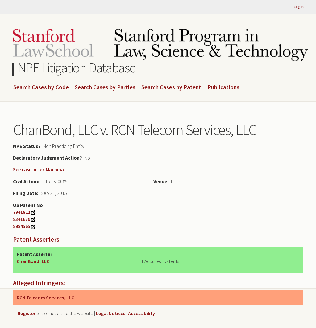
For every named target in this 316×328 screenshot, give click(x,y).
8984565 (21, 226)
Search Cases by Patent (171, 87)
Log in (299, 6)
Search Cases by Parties (105, 87)
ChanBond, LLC (33, 261)
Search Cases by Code (41, 87)
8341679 (21, 219)
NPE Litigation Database (77, 67)
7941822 (21, 212)
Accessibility (141, 313)
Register (26, 313)
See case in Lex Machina (38, 169)
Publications (223, 87)
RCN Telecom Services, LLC (45, 297)
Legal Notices (110, 313)
